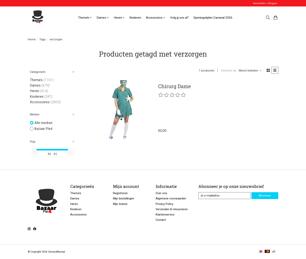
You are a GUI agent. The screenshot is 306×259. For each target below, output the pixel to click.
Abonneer (265, 195)
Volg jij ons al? (179, 17)
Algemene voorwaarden (171, 198)
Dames (35, 85)
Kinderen (135, 17)
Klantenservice (165, 214)
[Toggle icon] (268, 17)
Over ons (161, 193)
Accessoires (40, 102)
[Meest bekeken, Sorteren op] (250, 70)
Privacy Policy (164, 204)
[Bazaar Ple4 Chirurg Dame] (120, 109)
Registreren (120, 193)
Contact (161, 220)
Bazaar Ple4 (43, 129)
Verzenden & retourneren (172, 209)
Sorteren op (228, 70)
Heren (34, 91)
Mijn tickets (120, 204)
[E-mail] (224, 195)
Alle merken (43, 123)
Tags (42, 39)
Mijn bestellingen (123, 198)
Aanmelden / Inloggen (265, 3)
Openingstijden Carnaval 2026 (212, 17)
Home (32, 39)
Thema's (36, 80)
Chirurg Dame (174, 86)
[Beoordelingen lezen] (172, 95)
